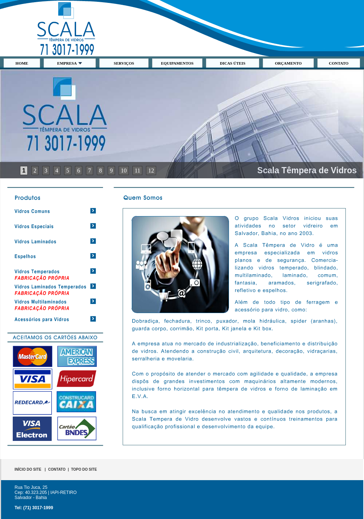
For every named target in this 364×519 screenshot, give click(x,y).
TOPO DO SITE (84, 469)
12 (151, 170)
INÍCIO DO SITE (28, 469)
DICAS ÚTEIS (232, 63)
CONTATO (339, 63)
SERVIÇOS (124, 63)
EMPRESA (69, 63)
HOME (22, 63)
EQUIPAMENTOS (177, 63)
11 (137, 170)
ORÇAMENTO (288, 63)
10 (124, 170)
